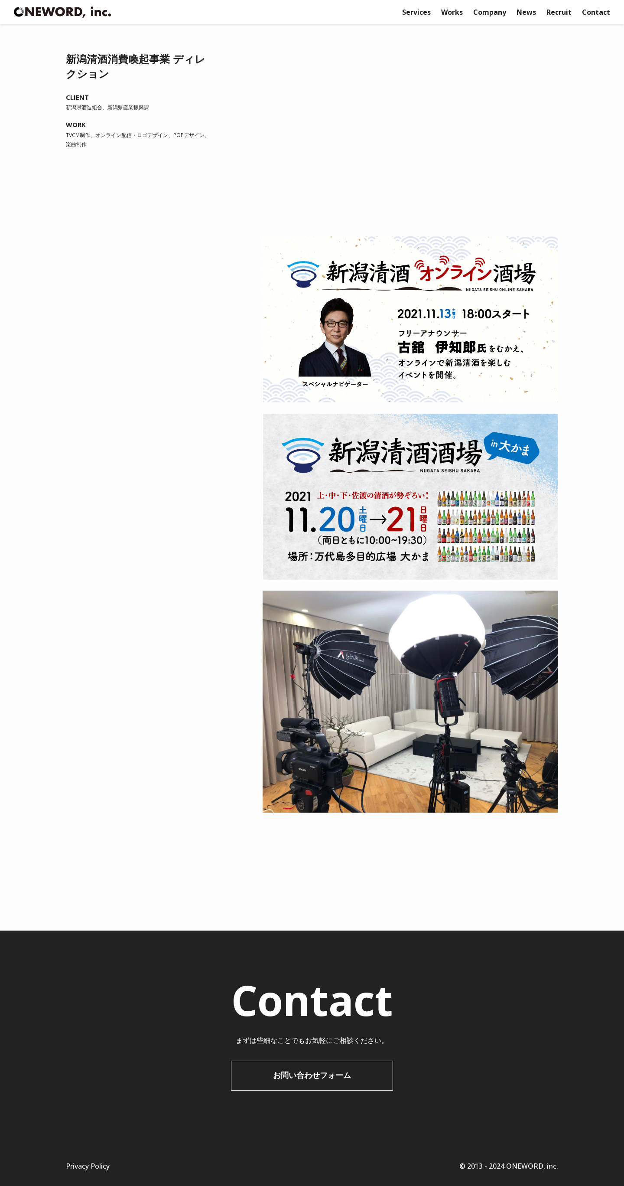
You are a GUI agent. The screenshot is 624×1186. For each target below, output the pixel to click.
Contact (596, 12)
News (526, 12)
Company (489, 12)
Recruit (559, 12)
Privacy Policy (88, 1166)
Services (416, 12)
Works (452, 12)
